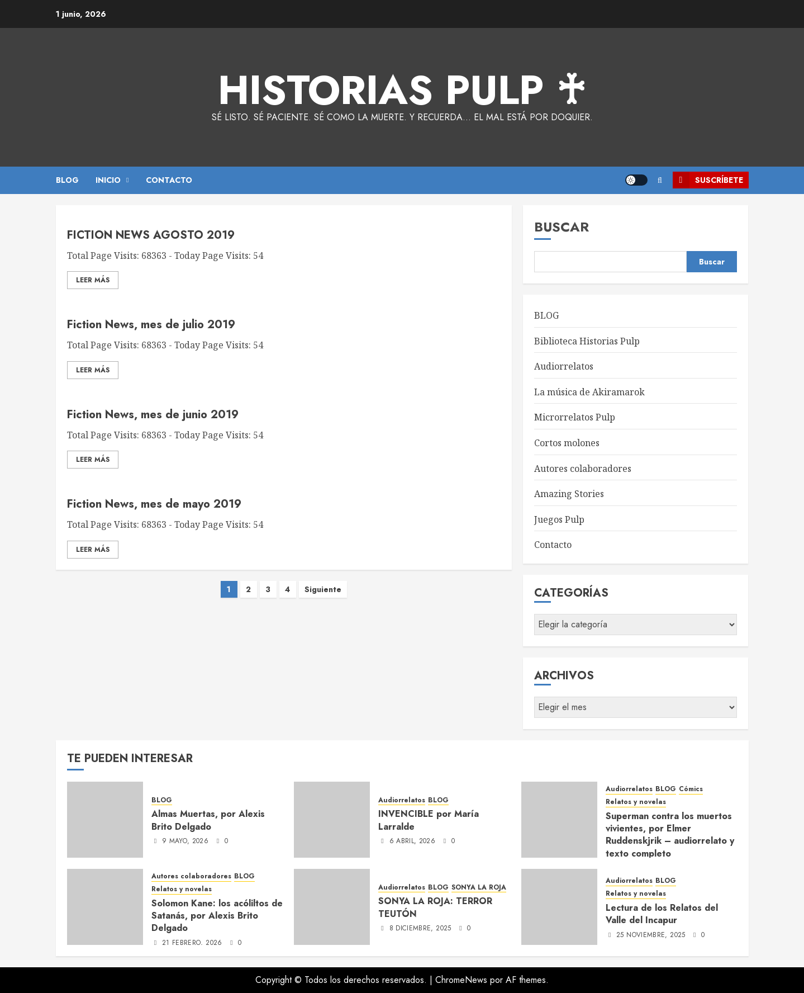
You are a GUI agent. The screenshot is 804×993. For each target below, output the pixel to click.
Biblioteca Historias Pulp (587, 341)
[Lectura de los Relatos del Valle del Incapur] (559, 907)
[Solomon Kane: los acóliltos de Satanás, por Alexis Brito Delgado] (105, 907)
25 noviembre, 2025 (650, 935)
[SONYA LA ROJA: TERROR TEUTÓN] (332, 907)
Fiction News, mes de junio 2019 (153, 414)
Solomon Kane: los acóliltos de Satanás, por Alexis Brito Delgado (217, 916)
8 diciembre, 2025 (420, 928)
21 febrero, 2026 (192, 943)
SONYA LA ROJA (478, 887)
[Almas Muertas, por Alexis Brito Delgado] (105, 820)
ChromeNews (461, 979)
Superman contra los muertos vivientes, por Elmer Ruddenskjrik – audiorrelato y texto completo (670, 835)
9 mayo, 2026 (185, 841)
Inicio (108, 180)
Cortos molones (567, 443)
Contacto (553, 544)
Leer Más (93, 280)
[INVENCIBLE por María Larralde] (332, 820)
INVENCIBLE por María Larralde (428, 820)
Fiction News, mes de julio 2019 (151, 324)
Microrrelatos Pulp (574, 417)
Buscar (561, 227)
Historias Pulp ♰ (402, 90)
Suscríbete (708, 180)
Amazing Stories (569, 494)
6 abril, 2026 (412, 841)
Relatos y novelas (636, 802)
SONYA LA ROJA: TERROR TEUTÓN (435, 907)
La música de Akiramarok (589, 392)
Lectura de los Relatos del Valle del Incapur (662, 913)
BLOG (67, 180)
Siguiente (323, 589)
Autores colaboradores (582, 468)
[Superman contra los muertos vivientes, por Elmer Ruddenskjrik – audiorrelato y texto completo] (559, 820)
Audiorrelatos (563, 366)
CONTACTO (169, 180)
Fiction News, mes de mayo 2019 (154, 504)
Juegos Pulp (559, 519)
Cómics (691, 789)
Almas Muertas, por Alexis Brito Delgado (208, 820)
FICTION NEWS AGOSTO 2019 (151, 235)
